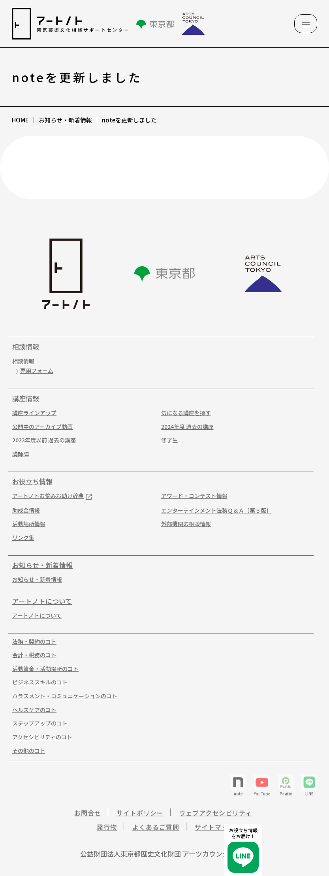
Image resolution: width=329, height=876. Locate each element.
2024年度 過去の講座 (184, 426)
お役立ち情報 (29, 481)
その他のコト (26, 750)
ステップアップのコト (37, 723)
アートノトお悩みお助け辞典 (45, 496)
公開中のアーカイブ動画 (39, 426)
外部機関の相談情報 (183, 524)
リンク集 (20, 537)
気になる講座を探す (183, 413)
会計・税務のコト (31, 655)
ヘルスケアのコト (31, 710)
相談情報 (22, 346)
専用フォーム (34, 370)
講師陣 (17, 454)
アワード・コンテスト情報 (191, 496)
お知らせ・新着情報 (65, 120)
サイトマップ (215, 831)
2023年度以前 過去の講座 (41, 440)
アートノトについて (39, 601)
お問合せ (87, 817)
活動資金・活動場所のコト (42, 669)
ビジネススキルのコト (37, 682)
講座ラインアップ (31, 413)
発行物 (107, 831)
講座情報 (22, 398)
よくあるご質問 (155, 831)
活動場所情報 (26, 524)
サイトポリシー (140, 817)
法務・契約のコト (31, 641)
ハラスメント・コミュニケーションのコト (62, 696)
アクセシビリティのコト (39, 737)
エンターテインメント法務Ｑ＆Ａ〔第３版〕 (213, 510)
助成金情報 (23, 510)
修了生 (166, 440)
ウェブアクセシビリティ (215, 817)
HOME (20, 120)
